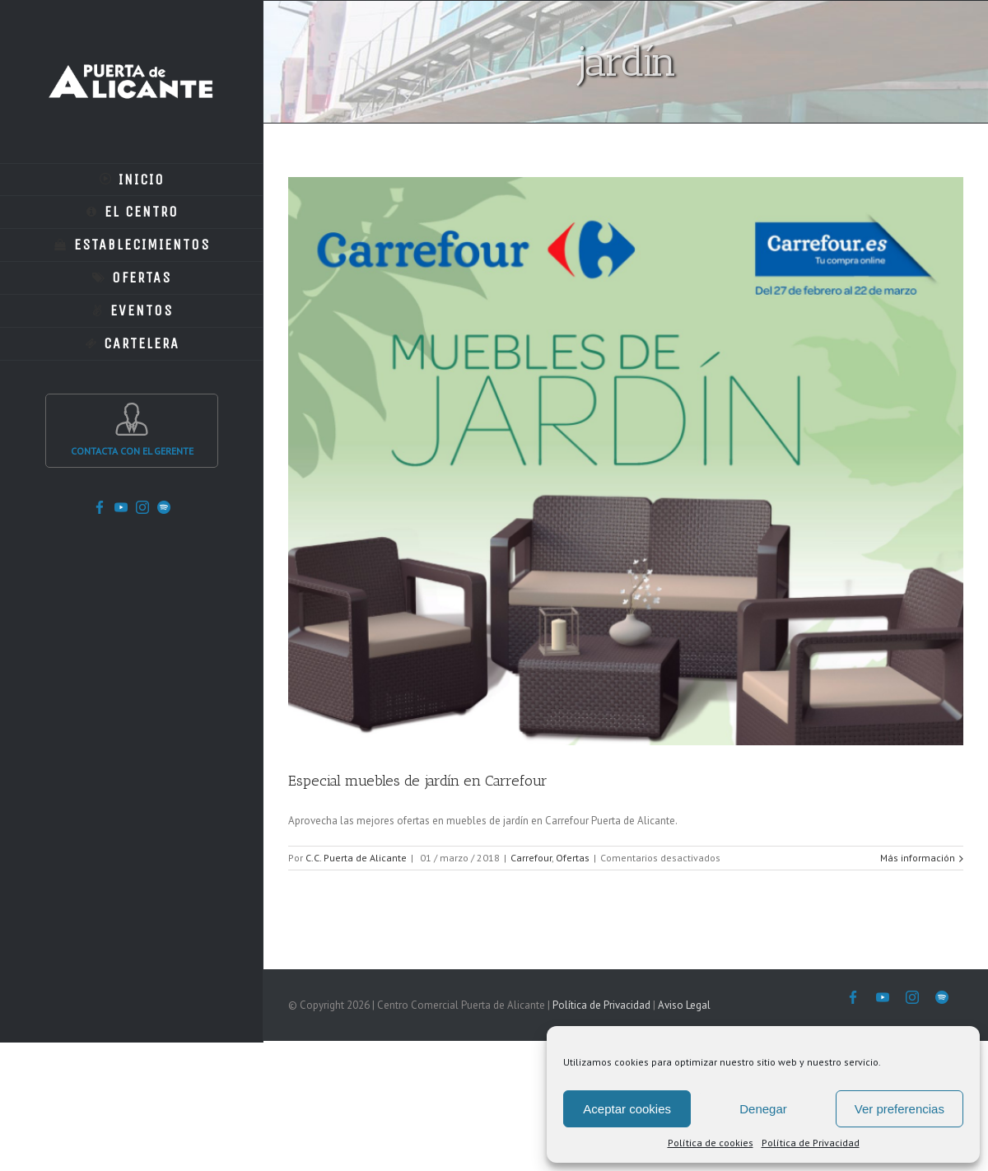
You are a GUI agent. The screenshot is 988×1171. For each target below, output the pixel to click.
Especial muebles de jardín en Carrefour (418, 781)
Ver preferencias (899, 1109)
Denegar (763, 1109)
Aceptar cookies (627, 1109)
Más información (917, 857)
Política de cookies (710, 1142)
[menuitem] (131, 179)
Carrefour (531, 857)
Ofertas (573, 857)
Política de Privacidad (811, 1142)
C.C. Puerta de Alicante (356, 857)
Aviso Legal (684, 1005)
